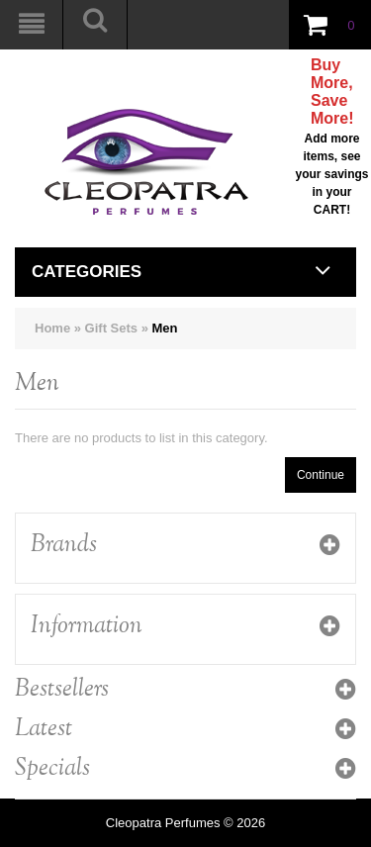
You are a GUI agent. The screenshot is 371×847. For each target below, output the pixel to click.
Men (165, 328)
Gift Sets (111, 328)
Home (52, 328)
